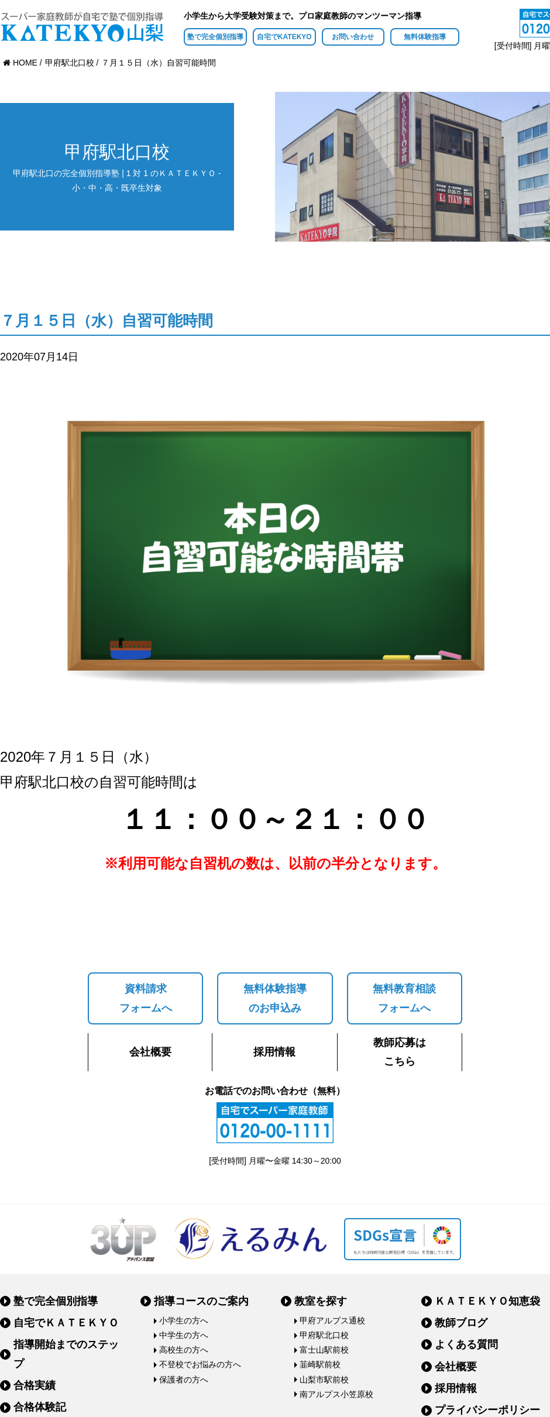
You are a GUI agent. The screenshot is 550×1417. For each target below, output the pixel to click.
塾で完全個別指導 (215, 37)
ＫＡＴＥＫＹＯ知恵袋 (487, 1301)
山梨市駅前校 (324, 1379)
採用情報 (274, 1052)
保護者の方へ (183, 1379)
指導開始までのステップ (66, 1354)
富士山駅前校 (324, 1349)
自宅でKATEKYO (284, 37)
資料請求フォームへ (145, 998)
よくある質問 (466, 1344)
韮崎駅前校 (320, 1364)
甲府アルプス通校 (332, 1320)
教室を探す (320, 1301)
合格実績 (34, 1385)
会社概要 (150, 1052)
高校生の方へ (183, 1349)
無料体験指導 (425, 37)
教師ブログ (461, 1323)
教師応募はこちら (399, 1052)
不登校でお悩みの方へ (200, 1364)
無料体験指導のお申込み (275, 998)
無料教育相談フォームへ (404, 998)
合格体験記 (39, 1407)
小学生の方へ (183, 1320)
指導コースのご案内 (201, 1301)
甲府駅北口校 (324, 1335)
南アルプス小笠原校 (336, 1394)
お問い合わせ (353, 37)
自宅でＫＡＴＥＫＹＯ (66, 1323)
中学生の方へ (183, 1335)
